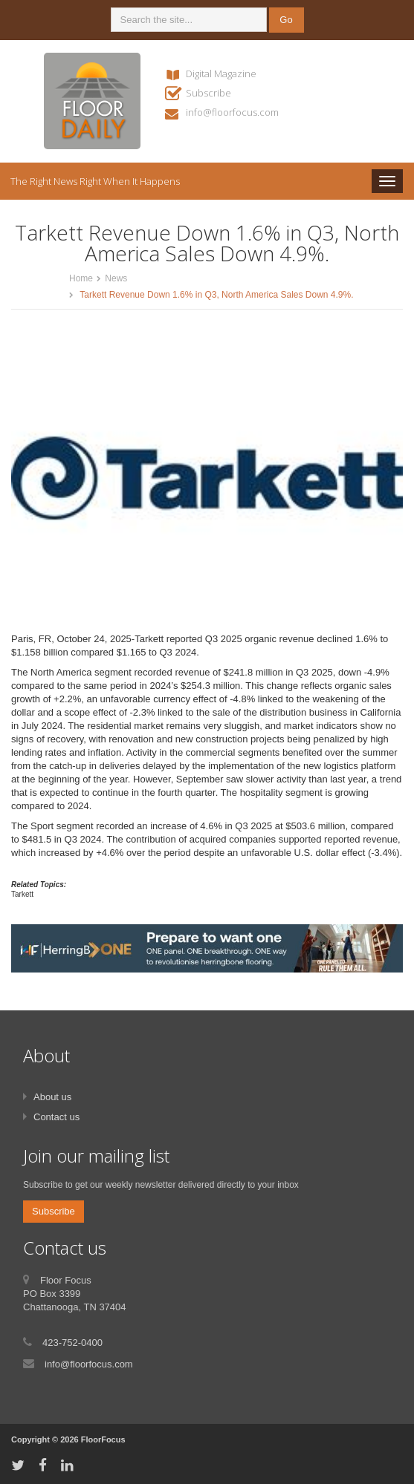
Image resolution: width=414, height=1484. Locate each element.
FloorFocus (103, 1439)
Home (81, 278)
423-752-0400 (72, 1342)
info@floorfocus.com (232, 112)
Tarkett (22, 894)
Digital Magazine (221, 73)
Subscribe (208, 92)
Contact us (56, 1116)
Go (285, 19)
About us (52, 1096)
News (116, 278)
